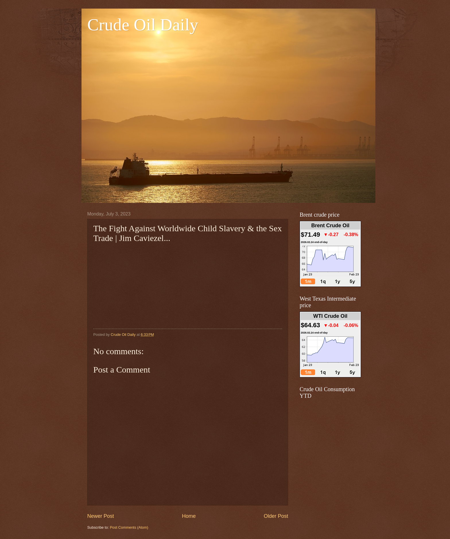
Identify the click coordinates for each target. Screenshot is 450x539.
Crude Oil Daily (142, 24)
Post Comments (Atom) (129, 527)
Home (189, 516)
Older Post (276, 516)
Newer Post (100, 516)
